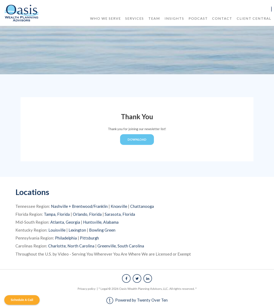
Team (154, 18)
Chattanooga (144, 206)
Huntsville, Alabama (101, 221)
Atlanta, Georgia (65, 221)
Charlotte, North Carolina (71, 245)
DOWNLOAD (137, 139)
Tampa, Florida (57, 213)
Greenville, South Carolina (121, 245)
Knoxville (120, 206)
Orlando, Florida (88, 213)
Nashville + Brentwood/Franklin (80, 206)
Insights (174, 18)
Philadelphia (66, 237)
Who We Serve (105, 18)
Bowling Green (103, 229)
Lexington (78, 229)
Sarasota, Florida (121, 213)
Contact (222, 18)
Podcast (198, 18)
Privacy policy (86, 288)
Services (134, 18)
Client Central (254, 18)
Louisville (57, 229)
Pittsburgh (90, 237)
